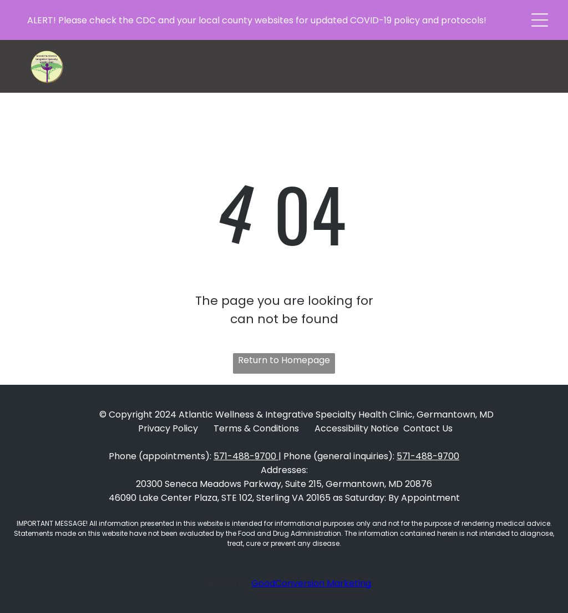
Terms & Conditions (256, 428)
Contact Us (428, 428)
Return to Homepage (284, 360)
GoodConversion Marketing (311, 583)
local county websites (246, 20)
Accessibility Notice (357, 428)
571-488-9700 (245, 456)
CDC (146, 20)
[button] (539, 20)
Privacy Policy (168, 428)
